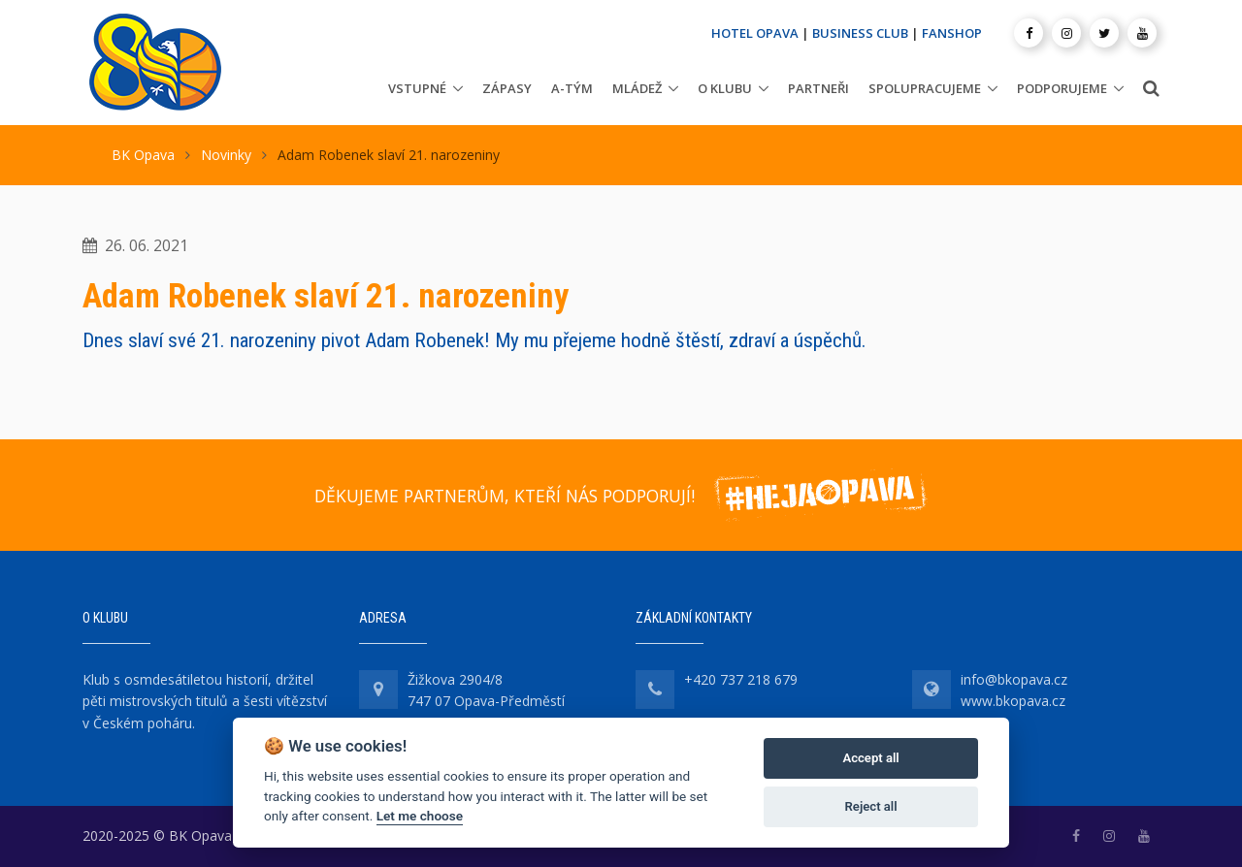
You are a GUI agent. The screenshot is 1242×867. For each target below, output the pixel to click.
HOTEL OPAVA (755, 33)
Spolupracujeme (924, 88)
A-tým (572, 88)
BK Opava (143, 154)
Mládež (637, 88)
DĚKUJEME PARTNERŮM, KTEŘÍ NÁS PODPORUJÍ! (504, 495)
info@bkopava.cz (1014, 679)
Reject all (871, 806)
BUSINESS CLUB (860, 33)
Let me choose (419, 815)
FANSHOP (952, 33)
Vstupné (417, 88)
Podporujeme (1062, 88)
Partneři (818, 88)
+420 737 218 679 (741, 679)
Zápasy (507, 88)
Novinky (226, 154)
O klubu (725, 88)
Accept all (870, 758)
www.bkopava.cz (1013, 700)
